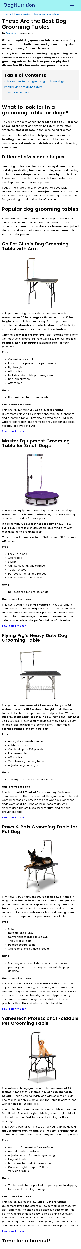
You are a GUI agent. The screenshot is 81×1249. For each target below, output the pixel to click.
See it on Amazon (14, 431)
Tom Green (12, 33)
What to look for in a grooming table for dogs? (35, 81)
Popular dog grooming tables (23, 87)
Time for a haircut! (16, 92)
